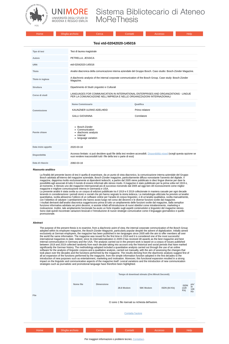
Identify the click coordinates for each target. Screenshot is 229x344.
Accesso (159, 33)
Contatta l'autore (133, 313)
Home (39, 33)
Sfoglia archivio (69, 33)
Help (189, 33)
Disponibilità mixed (158, 153)
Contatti (129, 33)
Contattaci (138, 339)
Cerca (99, 33)
